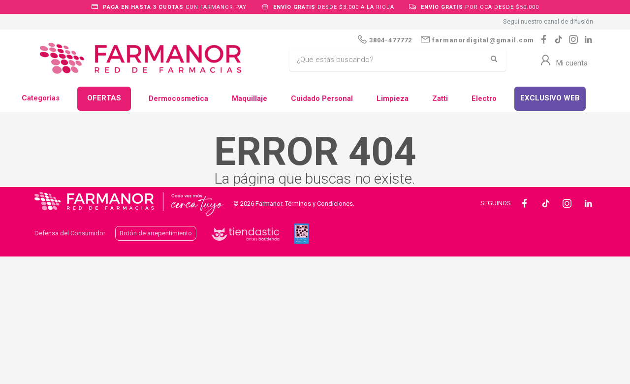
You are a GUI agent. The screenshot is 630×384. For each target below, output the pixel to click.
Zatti (440, 98)
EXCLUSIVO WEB (550, 98)
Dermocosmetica (178, 98)
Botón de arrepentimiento (156, 233)
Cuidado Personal (322, 98)
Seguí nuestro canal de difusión (548, 21)
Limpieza (393, 98)
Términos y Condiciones (319, 203)
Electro (484, 98)
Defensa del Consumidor (69, 233)
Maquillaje (249, 98)
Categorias (41, 98)
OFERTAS (104, 98)
